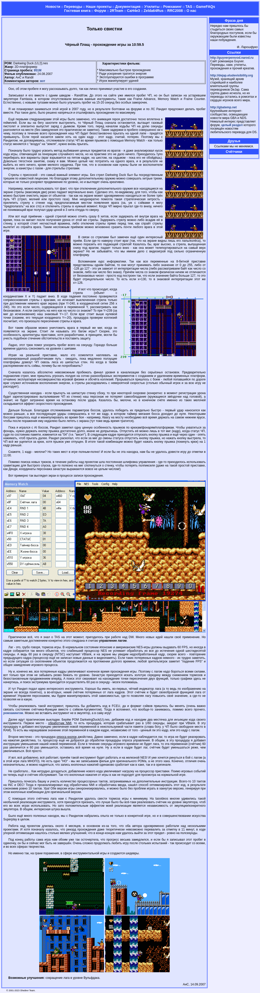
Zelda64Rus (154, 11)
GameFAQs (205, 7)
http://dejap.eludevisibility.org (231, 75)
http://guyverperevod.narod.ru (231, 57)
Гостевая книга (77, 11)
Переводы (73, 7)
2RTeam (116, 11)
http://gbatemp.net (223, 107)
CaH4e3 (133, 11)
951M (37, 70)
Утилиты (151, 7)
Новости (53, 7)
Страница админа (219, 156)
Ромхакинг (172, 7)
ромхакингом (13, 713)
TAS (188, 7)
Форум (100, 11)
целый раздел (232, 125)
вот (42, 81)
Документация (128, 7)
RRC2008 (175, 11)
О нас (191, 11)
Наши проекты (99, 7)
